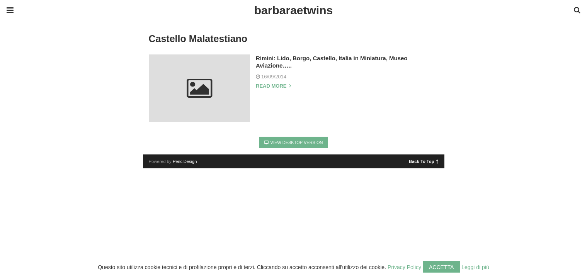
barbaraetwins (293, 10)
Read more (273, 86)
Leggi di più (475, 267)
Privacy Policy (404, 267)
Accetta (441, 267)
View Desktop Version (293, 142)
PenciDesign (185, 161)
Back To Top (423, 161)
